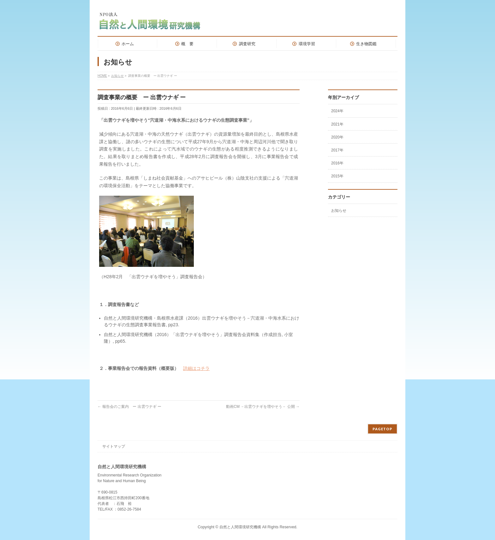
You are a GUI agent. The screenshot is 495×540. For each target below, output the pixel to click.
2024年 (337, 111)
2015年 (337, 176)
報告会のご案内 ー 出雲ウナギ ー (129, 406)
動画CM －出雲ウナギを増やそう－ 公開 (263, 406)
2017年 (337, 150)
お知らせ (338, 210)
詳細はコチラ (196, 368)
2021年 (337, 124)
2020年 (337, 137)
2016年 (337, 163)
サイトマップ (113, 446)
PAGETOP (382, 429)
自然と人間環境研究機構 (240, 527)
